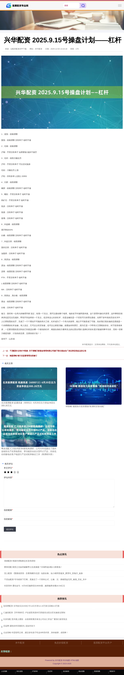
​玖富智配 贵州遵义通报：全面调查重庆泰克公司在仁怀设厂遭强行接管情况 (35, 619)
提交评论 (9, 529)
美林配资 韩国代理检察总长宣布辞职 (19, 561)
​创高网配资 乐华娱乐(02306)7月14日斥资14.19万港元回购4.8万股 (31, 606)
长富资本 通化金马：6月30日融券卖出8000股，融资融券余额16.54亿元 (34, 586)
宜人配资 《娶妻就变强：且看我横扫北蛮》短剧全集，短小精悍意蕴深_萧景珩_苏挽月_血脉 (43, 573)
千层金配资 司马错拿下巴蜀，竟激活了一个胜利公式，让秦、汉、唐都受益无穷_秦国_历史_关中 (45, 579)
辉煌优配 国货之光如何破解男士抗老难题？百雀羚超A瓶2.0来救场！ (33, 567)
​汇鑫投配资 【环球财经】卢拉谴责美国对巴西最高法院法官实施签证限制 (34, 612)
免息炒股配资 (61, 642)
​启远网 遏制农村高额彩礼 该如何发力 (19, 626)
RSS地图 (66, 660)
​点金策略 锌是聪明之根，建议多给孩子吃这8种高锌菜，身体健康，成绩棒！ (35, 632)
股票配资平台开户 (102, 642)
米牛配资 (20, 642)
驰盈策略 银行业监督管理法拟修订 (23, 356)
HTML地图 (74, 660)
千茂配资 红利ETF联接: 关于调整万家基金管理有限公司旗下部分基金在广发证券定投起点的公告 (48, 351)
